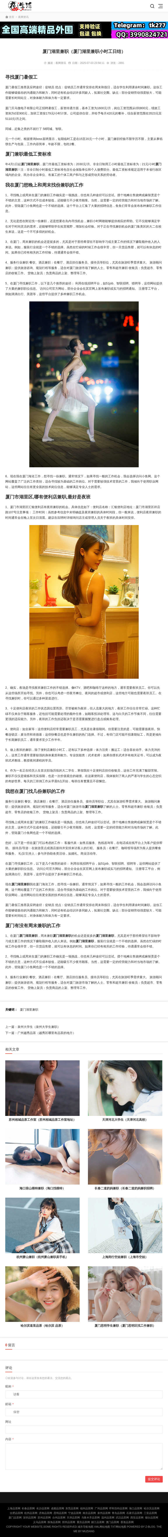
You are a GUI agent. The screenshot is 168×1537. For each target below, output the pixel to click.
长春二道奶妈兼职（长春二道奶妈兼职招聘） (125, 1188)
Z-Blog (150, 1526)
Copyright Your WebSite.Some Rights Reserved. (41, 1526)
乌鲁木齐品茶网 (90, 1517)
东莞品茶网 (72, 1508)
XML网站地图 (102, 1526)
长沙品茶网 (42, 1508)
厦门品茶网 (15, 1517)
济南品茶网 (45, 1513)
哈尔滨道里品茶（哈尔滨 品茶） (42, 1325)
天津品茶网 (73, 1517)
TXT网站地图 (118, 1526)
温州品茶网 (107, 1517)
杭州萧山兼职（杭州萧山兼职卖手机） (42, 1257)
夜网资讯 (23, 17)
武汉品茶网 (122, 1517)
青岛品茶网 (118, 1513)
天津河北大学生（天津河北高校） (125, 1119)
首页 (11, 17)
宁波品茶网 (74, 1513)
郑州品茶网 (68, 1522)
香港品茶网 (127, 1522)
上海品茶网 (13, 1508)
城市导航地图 (85, 1526)
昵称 (9, 1386)
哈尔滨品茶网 (151, 1508)
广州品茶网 (101, 1508)
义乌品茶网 (39, 1522)
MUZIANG (88, 1531)
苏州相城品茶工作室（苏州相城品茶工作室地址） (42, 1119)
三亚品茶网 (150, 1513)
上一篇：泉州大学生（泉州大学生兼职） (32, 1027)
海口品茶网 (135, 1508)
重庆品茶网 (83, 1522)
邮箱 (9, 1404)
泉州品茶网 (103, 1513)
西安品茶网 (137, 1517)
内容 (9, 1439)
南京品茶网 (89, 1513)
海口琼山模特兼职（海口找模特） (42, 1188)
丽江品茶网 (97, 1522)
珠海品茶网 (54, 1522)
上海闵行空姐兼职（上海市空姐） (125, 1257)
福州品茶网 (86, 1508)
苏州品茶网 (44, 1517)
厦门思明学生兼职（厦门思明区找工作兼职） (125, 1325)
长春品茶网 (28, 1508)
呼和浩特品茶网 (118, 1508)
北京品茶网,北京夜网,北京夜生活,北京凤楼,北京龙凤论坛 (21, 6)
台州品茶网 (58, 1517)
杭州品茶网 (30, 1513)
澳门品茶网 (112, 1522)
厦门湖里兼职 (29, 1009)
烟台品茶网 (151, 1517)
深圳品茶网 (29, 1517)
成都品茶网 (57, 1508)
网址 (8, 1421)
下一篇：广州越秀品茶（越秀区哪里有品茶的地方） (40, 1033)
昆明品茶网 (60, 1513)
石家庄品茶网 (134, 1513)
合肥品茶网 (16, 1513)
